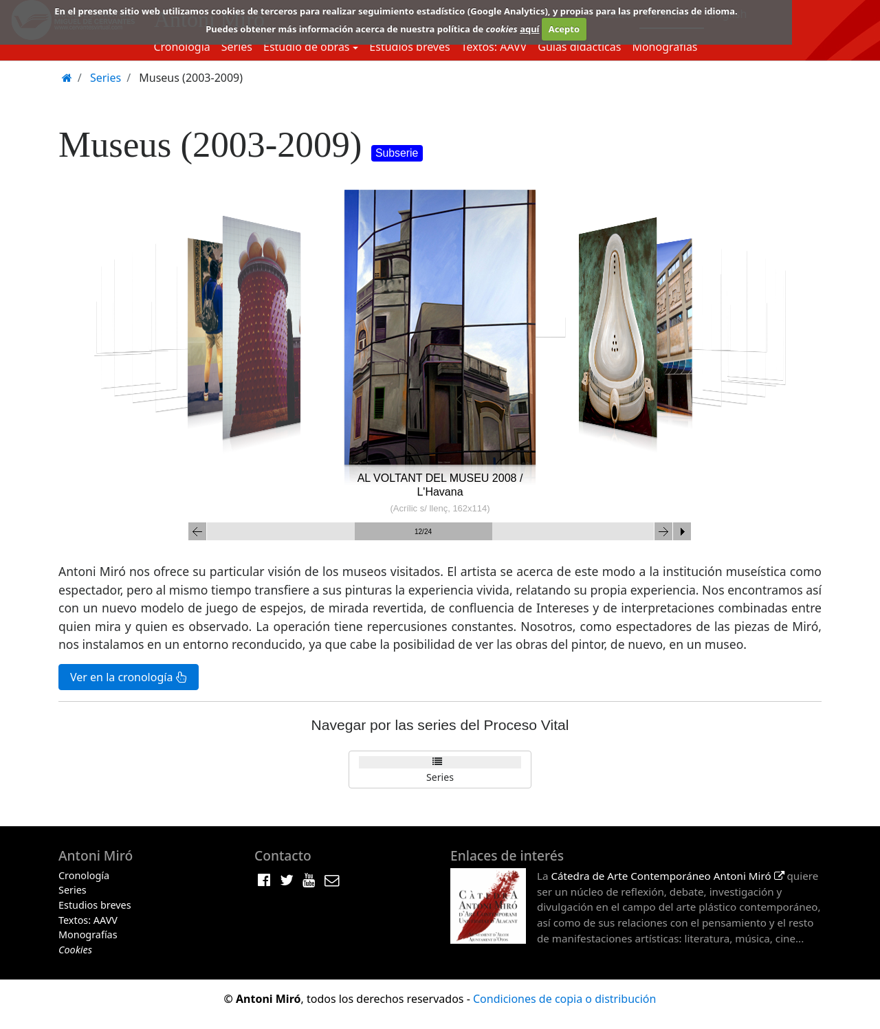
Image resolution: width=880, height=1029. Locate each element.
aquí (529, 29)
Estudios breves (409, 46)
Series (236, 46)
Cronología (181, 46)
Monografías (664, 46)
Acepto (564, 29)
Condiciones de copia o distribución (564, 998)
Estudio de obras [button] (306, 46)
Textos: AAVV (494, 46)
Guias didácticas (579, 46)
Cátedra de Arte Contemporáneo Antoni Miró (667, 876)
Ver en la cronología (128, 677)
